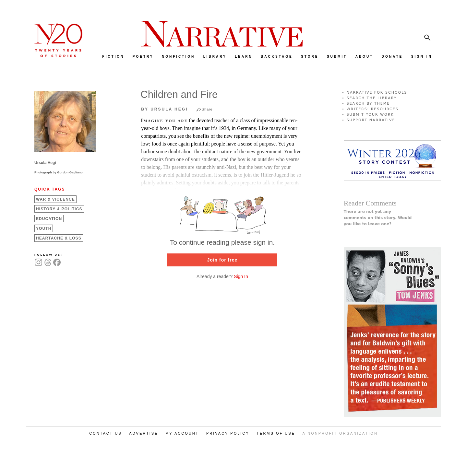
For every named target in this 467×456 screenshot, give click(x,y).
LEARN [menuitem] (243, 56)
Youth (43, 228)
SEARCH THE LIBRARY (372, 98)
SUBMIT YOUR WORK (370, 114)
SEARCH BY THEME (368, 103)
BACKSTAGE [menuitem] (277, 56)
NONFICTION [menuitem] (178, 56)
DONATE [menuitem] (392, 56)
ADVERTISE (143, 433)
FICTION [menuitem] (113, 56)
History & (59, 209)
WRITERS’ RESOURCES (373, 109)
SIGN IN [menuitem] (421, 56)
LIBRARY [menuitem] (215, 56)
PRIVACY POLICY (227, 433)
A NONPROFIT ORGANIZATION (340, 433)
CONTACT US (105, 433)
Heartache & (58, 238)
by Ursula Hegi (164, 109)
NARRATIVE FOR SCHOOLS (377, 92)
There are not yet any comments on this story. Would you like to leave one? (378, 217)
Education (49, 218)
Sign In (241, 276)
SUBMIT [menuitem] (337, 56)
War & (55, 199)
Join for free (222, 260)
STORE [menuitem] (309, 56)
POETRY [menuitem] (143, 56)
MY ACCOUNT (182, 433)
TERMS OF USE (276, 433)
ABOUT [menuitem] (364, 56)
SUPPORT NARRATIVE (371, 120)
